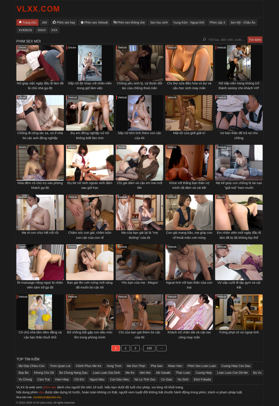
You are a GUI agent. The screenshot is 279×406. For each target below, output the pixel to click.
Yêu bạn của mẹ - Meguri (139, 282)
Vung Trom (114, 366)
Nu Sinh (183, 379)
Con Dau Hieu (119, 379)
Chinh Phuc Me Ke (88, 366)
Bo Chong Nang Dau (73, 372)
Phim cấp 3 (217, 22)
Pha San (157, 366)
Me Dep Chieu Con (31, 366)
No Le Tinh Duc (145, 379)
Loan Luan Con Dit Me (232, 372)
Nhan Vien (175, 366)
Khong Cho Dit (44, 372)
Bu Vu (257, 372)
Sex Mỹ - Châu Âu (243, 22)
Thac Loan (183, 372)
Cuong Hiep (204, 372)
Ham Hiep (62, 379)
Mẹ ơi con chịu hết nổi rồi (40, 232)
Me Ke (130, 372)
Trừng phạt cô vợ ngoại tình (239, 332)
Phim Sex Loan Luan (202, 366)
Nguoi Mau (97, 379)
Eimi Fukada (202, 379)
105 (149, 348)
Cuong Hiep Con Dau (235, 366)
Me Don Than (136, 366)
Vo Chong (25, 379)
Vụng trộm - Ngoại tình (188, 22)
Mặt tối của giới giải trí (189, 133)
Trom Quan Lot (60, 366)
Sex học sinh (159, 22)
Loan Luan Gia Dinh (106, 372)
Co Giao (166, 379)
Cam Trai (43, 379)
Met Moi (145, 372)
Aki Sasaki (163, 372)
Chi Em (79, 379)
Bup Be (24, 372)
